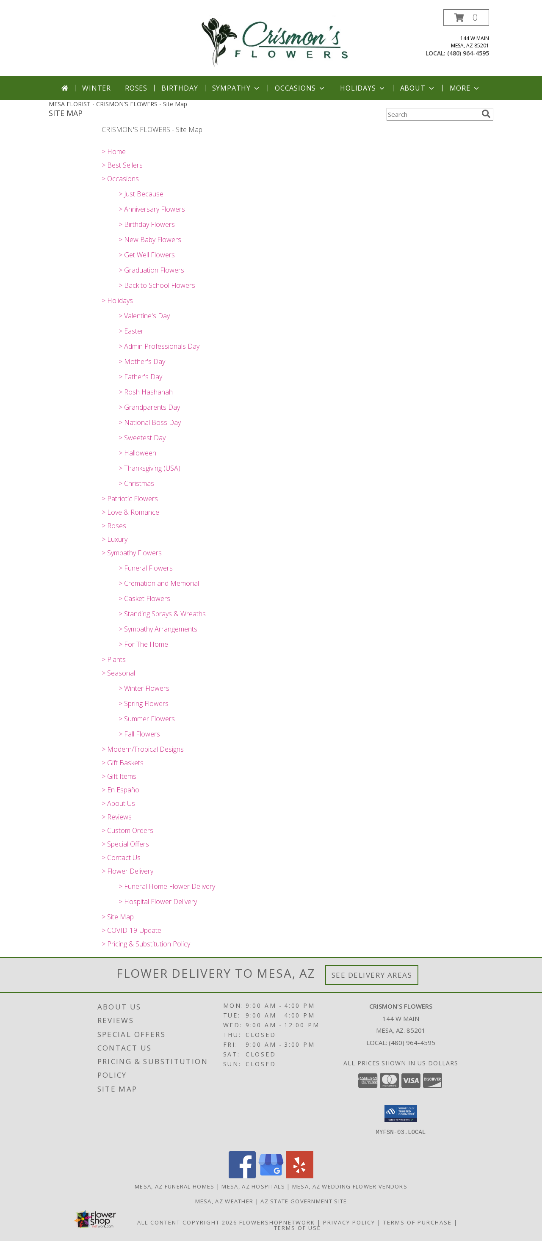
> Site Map (118, 916)
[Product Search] (432, 114)
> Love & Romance (130, 512)
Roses (136, 88)
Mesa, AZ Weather (224, 1201)
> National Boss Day (150, 422)
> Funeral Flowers (146, 568)
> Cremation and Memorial (159, 583)
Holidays (363, 88)
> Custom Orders (127, 830)
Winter (96, 88)
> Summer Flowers (147, 718)
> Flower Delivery (127, 871)
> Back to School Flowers (157, 285)
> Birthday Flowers (147, 224)
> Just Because (141, 194)
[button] (466, 17)
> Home (114, 151)
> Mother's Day (142, 361)
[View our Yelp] (299, 1176)
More (465, 88)
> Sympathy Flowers (132, 552)
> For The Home (143, 644)
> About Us (118, 803)
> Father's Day (140, 376)
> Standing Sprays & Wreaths (162, 613)
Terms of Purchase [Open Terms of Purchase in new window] (417, 1222)
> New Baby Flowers (150, 239)
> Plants (114, 659)
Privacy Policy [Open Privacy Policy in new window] (349, 1222)
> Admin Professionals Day (159, 346)
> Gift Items (119, 776)
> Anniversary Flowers (152, 209)
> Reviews (117, 817)
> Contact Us (121, 857)
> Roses (114, 525)
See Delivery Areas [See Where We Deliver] (372, 975)
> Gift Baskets (123, 762)
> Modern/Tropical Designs (143, 749)
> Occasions (120, 178)
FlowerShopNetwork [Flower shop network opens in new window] (277, 1222)
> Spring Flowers (144, 703)
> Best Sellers (122, 165)
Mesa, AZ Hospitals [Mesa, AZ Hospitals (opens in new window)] (253, 1186)
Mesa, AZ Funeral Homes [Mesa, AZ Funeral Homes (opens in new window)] (175, 1186)
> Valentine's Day (144, 315)
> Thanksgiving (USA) (149, 468)
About (418, 88)
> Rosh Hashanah (146, 392)
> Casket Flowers (144, 598)
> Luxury (114, 539)
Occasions (300, 88)
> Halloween (137, 453)
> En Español (121, 789)
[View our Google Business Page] (271, 1176)
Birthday (179, 88)
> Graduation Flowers (151, 270)
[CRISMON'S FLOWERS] (274, 40)
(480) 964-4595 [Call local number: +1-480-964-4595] (468, 53)
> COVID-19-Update (131, 930)
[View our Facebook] (242, 1176)
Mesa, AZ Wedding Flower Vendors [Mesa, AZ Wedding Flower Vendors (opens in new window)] (349, 1186)
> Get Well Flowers (147, 254)
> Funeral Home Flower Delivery (167, 886)
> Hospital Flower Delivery (158, 901)
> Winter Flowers (144, 688)
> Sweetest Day (142, 437)
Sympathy (236, 88)
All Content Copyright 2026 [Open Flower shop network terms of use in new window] (187, 1222)
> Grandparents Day (149, 407)
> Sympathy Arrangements (158, 629)
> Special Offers (125, 844)
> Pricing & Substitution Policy (146, 944)
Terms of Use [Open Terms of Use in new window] (297, 1228)
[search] (486, 114)
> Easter (131, 331)
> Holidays (117, 300)
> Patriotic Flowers (130, 498)
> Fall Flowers (139, 734)
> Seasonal (118, 673)
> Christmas (136, 483)
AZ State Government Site (303, 1201)
